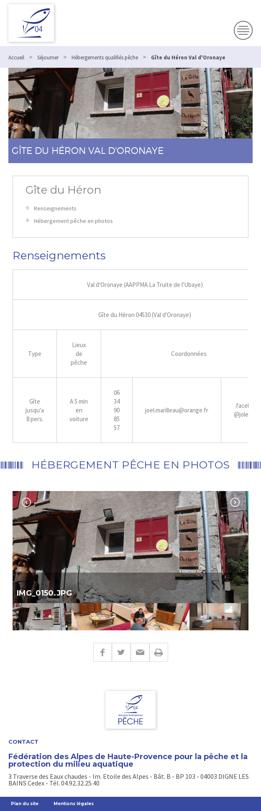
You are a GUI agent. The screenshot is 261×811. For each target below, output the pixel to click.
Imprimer (158, 652)
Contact (23, 741)
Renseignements (55, 208)
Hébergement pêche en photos (73, 221)
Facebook (102, 652)
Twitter (121, 652)
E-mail (139, 652)
